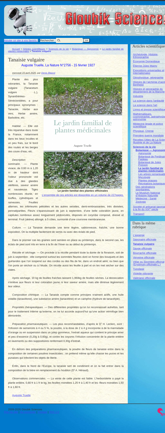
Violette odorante (143, 273)
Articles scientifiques (34, 48)
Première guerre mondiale (148, 135)
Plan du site (11, 412)
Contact (42, 412)
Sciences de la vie (58, 48)
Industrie (138, 96)
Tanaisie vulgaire (143, 243)
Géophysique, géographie (148, 77)
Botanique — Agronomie (85, 48)
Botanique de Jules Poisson (149, 163)
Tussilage (138, 268)
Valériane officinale (144, 277)
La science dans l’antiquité (148, 100)
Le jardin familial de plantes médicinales (151, 169)
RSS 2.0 (54, 412)
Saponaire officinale (144, 239)
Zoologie (141, 201)
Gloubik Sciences (141, 16)
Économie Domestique (146, 61)
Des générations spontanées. (145, 188)
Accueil (16, 48)
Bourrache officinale (144, 252)
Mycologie (144, 177)
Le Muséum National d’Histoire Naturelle (148, 194)
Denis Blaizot (48, 72)
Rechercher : (47, 40)
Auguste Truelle (21, 395)
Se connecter (28, 412)
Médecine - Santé (146, 198)
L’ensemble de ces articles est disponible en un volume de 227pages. (83, 195)
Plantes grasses (147, 180)
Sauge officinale (142, 248)
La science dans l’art (145, 105)
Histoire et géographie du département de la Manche (149, 90)
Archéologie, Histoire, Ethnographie (145, 56)
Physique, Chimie (143, 130)
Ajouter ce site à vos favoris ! (21, 40)
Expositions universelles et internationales (148, 72)
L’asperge (138, 235)
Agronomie (144, 153)
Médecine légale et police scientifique (148, 125)
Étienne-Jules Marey (145, 65)
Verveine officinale (143, 257)
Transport (138, 213)
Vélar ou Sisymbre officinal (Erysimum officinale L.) (148, 263)
